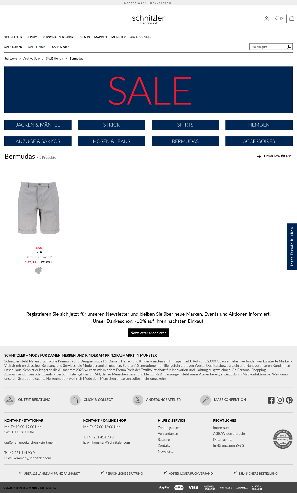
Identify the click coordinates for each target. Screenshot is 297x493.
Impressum (221, 427)
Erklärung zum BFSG (228, 445)
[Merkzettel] (279, 19)
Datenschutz (222, 439)
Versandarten (168, 433)
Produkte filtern (274, 155)
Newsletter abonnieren (148, 332)
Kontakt (164, 445)
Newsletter (166, 451)
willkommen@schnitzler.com (29, 458)
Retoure (164, 439)
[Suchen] (289, 46)
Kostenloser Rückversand (148, 3)
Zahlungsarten (169, 427)
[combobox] (267, 46)
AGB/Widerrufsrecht (229, 433)
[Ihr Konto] (266, 19)
